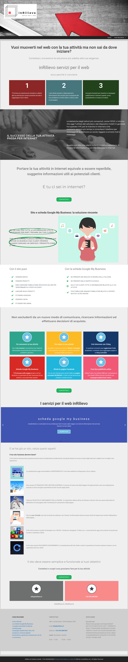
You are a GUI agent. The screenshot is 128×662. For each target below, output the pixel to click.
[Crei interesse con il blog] (101, 337)
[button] (3, 425)
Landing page (16, 628)
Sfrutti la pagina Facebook (64, 369)
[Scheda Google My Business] (27, 362)
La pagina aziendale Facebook (22, 626)
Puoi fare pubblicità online (101, 369)
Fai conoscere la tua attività (27, 344)
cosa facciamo (120, 37)
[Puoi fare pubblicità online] (101, 362)
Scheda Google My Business (27, 369)
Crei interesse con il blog (101, 344)
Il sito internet (16, 621)
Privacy (57, 659)
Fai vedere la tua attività (64, 344)
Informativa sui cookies (67, 659)
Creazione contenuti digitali (21, 633)
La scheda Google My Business (22, 624)
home (109, 37)
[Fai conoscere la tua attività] (27, 337)
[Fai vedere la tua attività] (64, 337)
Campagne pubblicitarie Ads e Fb (23, 630)
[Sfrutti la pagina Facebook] (64, 362)
